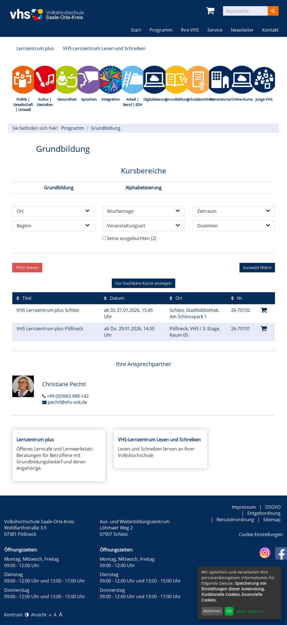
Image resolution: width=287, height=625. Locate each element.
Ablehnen (212, 611)
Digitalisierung (154, 99)
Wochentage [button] (143, 211)
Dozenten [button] (233, 226)
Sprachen (89, 99)
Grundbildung (176, 99)
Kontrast (16, 615)
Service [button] (214, 30)
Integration (110, 99)
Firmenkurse (220, 99)
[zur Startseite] (50, 11)
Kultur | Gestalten (45, 102)
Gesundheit (67, 99)
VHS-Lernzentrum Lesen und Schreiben (104, 48)
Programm (72, 128)
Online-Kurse (242, 99)
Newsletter (242, 30)
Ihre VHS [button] (190, 30)
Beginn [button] (53, 226)
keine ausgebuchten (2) (131, 238)
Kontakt (270, 30)
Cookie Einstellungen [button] (261, 534)
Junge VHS (263, 99)
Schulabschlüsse (198, 99)
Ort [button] (53, 211)
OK (229, 611)
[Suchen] (273, 11)
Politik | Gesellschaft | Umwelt (23, 104)
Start (136, 30)
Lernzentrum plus (35, 48)
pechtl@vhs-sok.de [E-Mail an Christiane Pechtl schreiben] (64, 402)
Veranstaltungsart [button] (143, 226)
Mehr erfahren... (251, 611)
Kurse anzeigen (143, 283)
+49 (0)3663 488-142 (65, 396)
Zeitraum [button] (233, 211)
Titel (23, 298)
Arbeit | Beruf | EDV (132, 102)
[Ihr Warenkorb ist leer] (211, 10)
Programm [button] (163, 30)
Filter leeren (27, 267)
